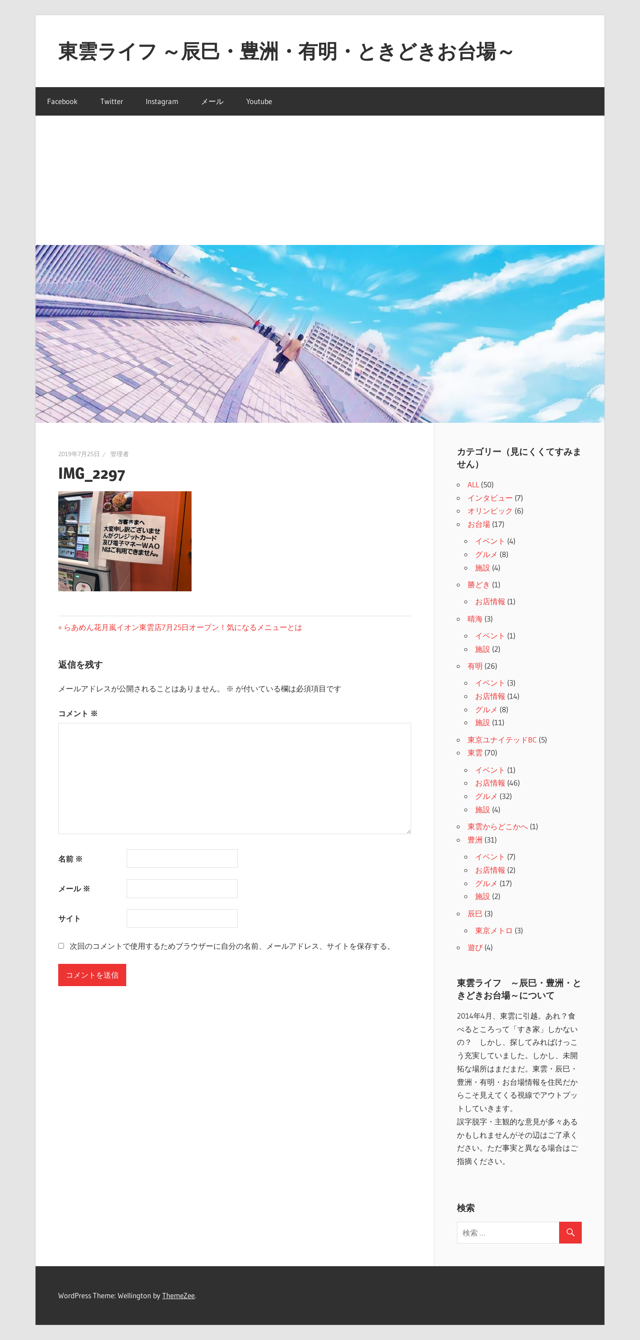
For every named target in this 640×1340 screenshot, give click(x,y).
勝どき (479, 584)
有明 (475, 665)
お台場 (479, 524)
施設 (482, 567)
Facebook (62, 101)
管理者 (119, 454)
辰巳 (475, 913)
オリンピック (490, 510)
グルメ (486, 554)
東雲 (475, 752)
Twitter (111, 101)
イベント (490, 541)
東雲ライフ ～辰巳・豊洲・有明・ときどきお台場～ (287, 51)
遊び (475, 947)
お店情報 (490, 601)
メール (212, 101)
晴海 (475, 618)
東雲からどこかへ (498, 826)
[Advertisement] (320, 178)
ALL (473, 484)
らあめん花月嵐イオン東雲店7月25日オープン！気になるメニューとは (182, 627)
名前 (70, 858)
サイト (69, 918)
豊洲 (475, 839)
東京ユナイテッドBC (502, 739)
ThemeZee (178, 1295)
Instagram (162, 101)
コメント (78, 713)
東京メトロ (494, 930)
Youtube (259, 101)
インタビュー (490, 497)
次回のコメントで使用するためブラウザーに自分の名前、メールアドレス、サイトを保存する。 (232, 946)
